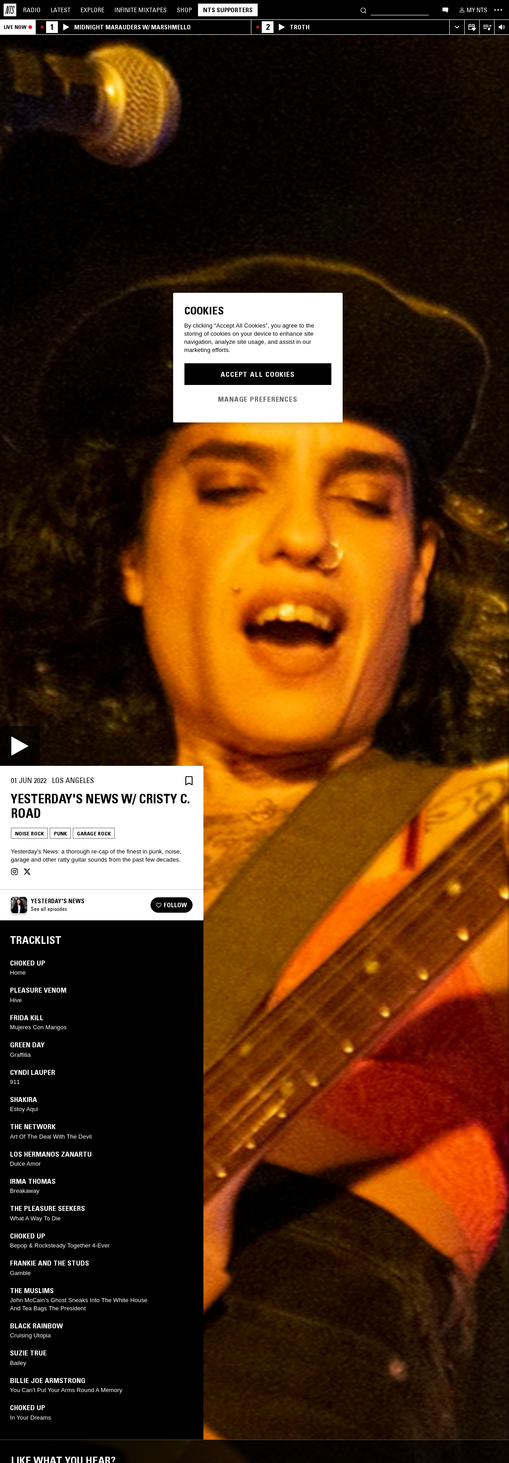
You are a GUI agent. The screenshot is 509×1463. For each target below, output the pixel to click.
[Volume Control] (501, 27)
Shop (184, 10)
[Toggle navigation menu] (498, 10)
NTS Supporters (228, 10)
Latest (61, 10)
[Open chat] (445, 9)
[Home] (10, 10)
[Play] (20, 746)
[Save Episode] (189, 780)
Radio (32, 10)
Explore (92, 10)
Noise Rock (29, 833)
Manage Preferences (257, 398)
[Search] (363, 9)
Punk (60, 833)
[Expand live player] (456, 27)
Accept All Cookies (258, 374)
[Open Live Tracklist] (486, 27)
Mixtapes (140, 10)
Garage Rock (94, 833)
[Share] (167, 781)
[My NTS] (472, 10)
